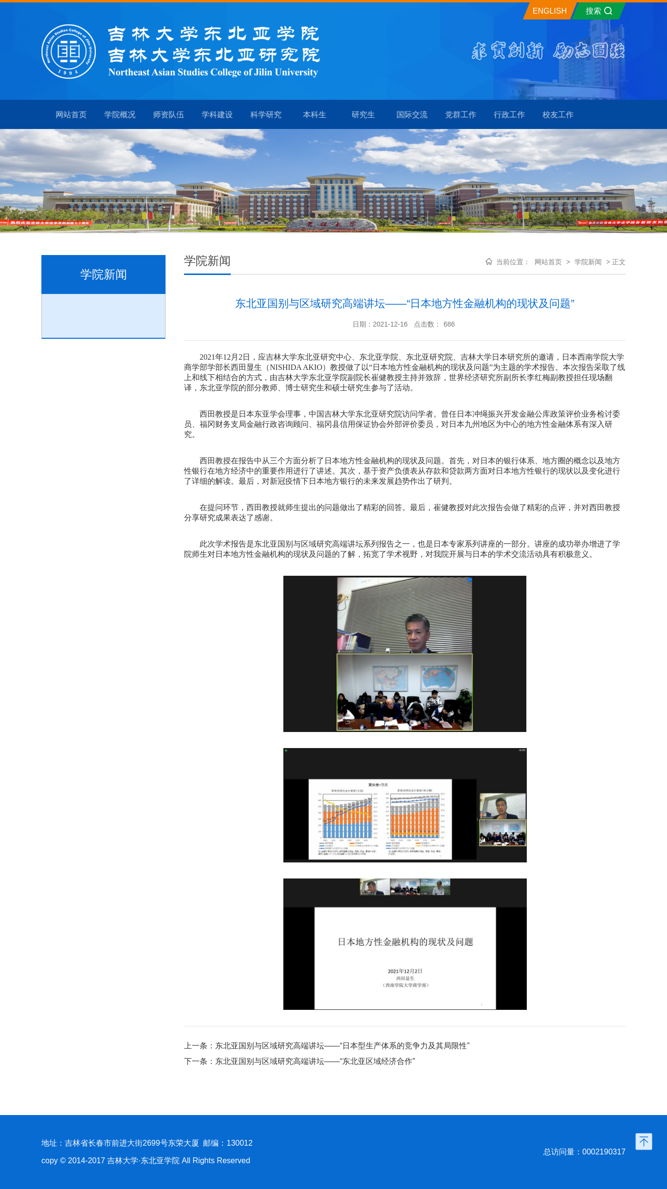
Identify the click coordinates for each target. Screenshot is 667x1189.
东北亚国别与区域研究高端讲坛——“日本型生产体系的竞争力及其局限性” (342, 1046)
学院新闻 (588, 262)
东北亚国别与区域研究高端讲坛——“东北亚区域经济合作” (315, 1061)
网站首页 (548, 262)
